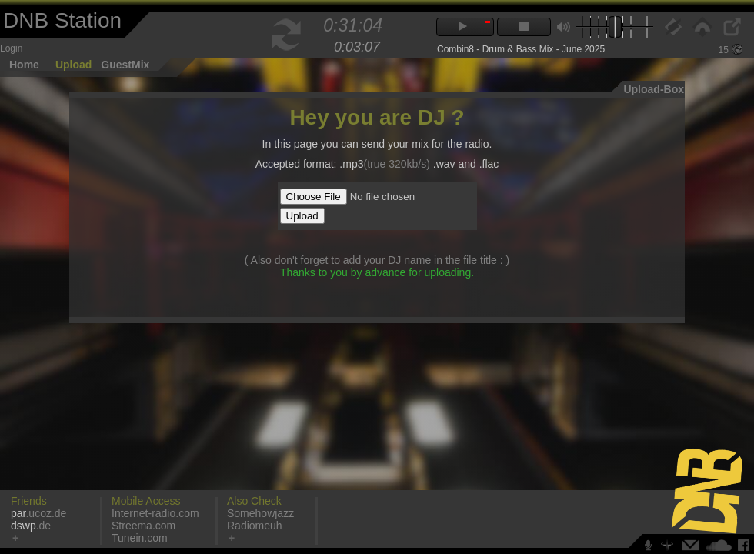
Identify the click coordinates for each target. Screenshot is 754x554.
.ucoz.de (38, 513)
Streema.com (143, 525)
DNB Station (62, 20)
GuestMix (125, 64)
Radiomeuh (254, 525)
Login (11, 48)
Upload (73, 64)
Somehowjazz (260, 513)
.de (31, 525)
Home (24, 64)
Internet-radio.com (155, 513)
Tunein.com (140, 538)
